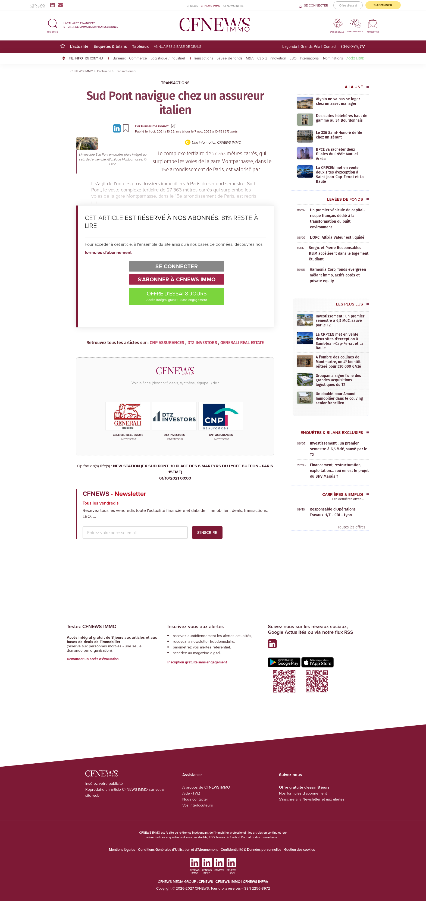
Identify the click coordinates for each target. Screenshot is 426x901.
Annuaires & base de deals (177, 46)
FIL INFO (89, 58)
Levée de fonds (229, 58)
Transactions (203, 58)
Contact (330, 46)
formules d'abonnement (108, 252)
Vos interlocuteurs (197, 805)
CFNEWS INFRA (233, 6)
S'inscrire (207, 532)
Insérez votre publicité (104, 783)
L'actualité (79, 46)
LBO (293, 58)
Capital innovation (271, 58)
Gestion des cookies (299, 849)
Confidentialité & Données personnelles (251, 849)
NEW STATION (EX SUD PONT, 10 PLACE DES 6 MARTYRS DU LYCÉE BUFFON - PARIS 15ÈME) (175, 472)
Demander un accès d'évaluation (93, 658)
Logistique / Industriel (168, 58)
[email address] (135, 532)
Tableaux (140, 46)
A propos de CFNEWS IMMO (206, 787)
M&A (250, 58)
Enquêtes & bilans (110, 46)
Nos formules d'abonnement (303, 793)
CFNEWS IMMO (210, 6)
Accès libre (355, 58)
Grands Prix (310, 46)
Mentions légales (122, 849)
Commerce (138, 58)
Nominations (333, 58)
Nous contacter (195, 799)
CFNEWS (192, 6)
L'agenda (289, 46)
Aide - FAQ (191, 793)
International (310, 58)
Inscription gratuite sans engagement (197, 662)
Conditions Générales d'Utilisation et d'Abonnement (178, 849)
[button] (52, 25)
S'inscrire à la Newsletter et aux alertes (311, 799)
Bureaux (119, 58)
